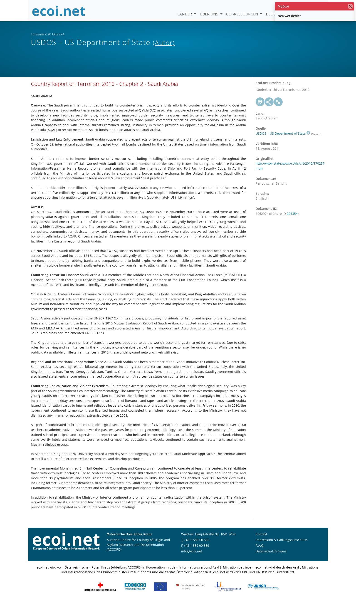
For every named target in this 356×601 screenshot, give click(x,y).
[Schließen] (350, 6)
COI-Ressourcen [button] (242, 14)
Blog (271, 14)
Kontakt (261, 534)
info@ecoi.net (191, 551)
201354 (292, 213)
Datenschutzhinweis (271, 551)
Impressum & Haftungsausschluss (282, 540)
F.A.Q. (260, 545)
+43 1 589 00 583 (196, 540)
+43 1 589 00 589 (196, 545)
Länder (185, 14)
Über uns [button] (209, 14)
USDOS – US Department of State (283, 133)
